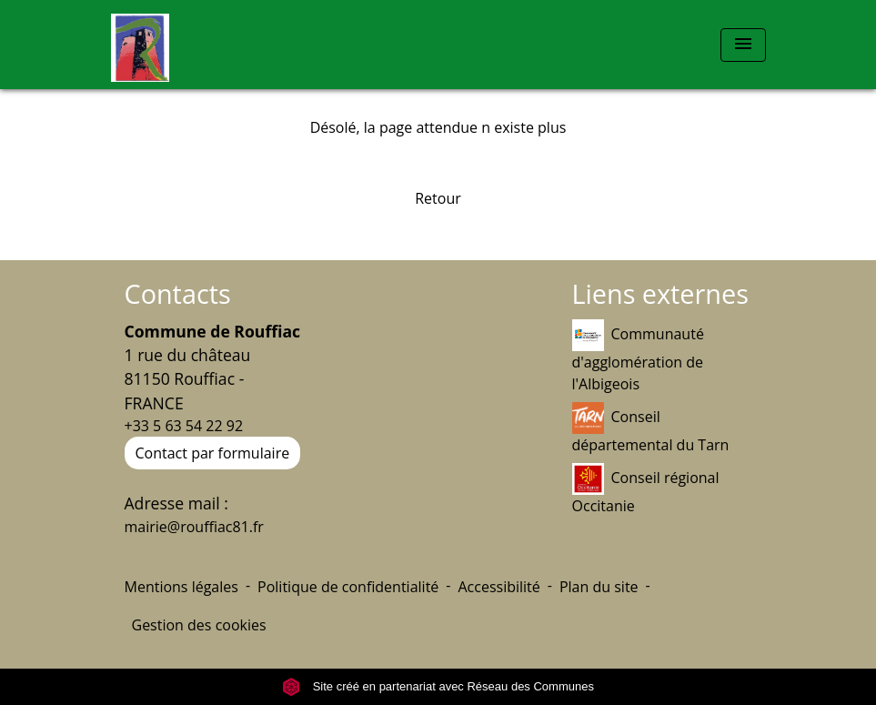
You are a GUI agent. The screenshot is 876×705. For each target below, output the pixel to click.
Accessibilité (498, 587)
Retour (438, 198)
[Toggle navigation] (743, 45)
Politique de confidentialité (347, 587)
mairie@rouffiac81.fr (194, 527)
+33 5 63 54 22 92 (184, 426)
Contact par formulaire (213, 453)
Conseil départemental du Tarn (651, 428)
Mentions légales (181, 587)
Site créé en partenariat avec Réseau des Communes (438, 686)
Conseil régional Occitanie (646, 489)
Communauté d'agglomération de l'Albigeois (638, 356)
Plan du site (599, 587)
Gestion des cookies (199, 625)
